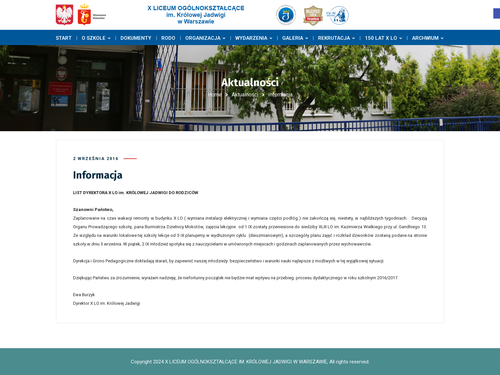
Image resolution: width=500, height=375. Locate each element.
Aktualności (245, 94)
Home (215, 94)
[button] (496, 13)
